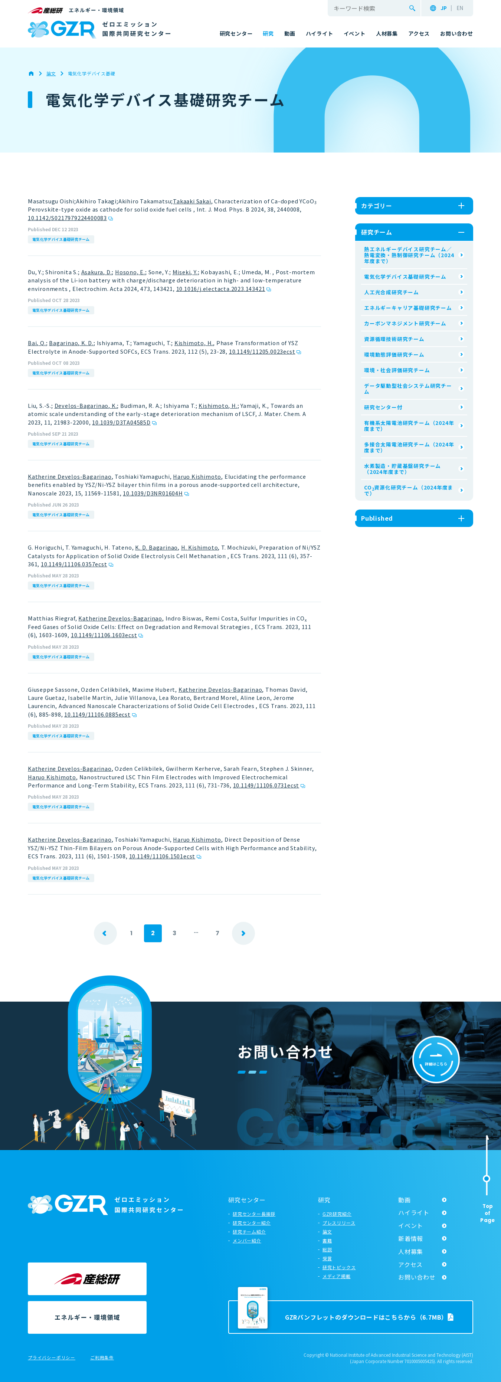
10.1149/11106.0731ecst (266, 785)
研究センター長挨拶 (254, 1214)
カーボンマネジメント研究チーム (405, 323)
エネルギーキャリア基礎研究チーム (408, 307)
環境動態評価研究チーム (394, 354)
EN (459, 8)
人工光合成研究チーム (391, 292)
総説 (327, 1249)
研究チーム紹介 (249, 1231)
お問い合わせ (417, 1277)
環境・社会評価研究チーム (397, 370)
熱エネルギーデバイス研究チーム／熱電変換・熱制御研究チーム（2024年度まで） (409, 255)
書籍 (327, 1240)
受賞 (327, 1258)
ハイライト (413, 1212)
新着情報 (410, 1238)
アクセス (410, 1264)
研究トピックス (339, 1267)
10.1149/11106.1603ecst (104, 635)
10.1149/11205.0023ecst (262, 351)
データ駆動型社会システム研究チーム (408, 388)
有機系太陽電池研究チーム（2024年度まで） (409, 425)
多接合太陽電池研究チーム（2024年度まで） (409, 447)
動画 (404, 1199)
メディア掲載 (336, 1276)
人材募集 (410, 1251)
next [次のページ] (243, 933)
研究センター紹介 (252, 1222)
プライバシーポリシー (51, 1358)
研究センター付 (383, 407)
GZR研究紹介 (337, 1214)
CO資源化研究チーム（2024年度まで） (408, 490)
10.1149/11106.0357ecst (74, 564)
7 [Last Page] (218, 933)
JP (444, 8)
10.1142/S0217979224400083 (67, 218)
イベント (410, 1225)
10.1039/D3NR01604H (153, 493)
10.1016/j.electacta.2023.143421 (220, 288)
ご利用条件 (102, 1358)
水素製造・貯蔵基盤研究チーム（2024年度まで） (402, 468)
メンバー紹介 (247, 1240)
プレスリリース (339, 1222)
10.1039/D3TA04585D (121, 422)
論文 (327, 1231)
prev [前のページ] (105, 933)
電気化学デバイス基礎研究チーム (61, 239)
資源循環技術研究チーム (394, 339)
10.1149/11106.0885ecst (97, 714)
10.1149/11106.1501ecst (162, 856)
